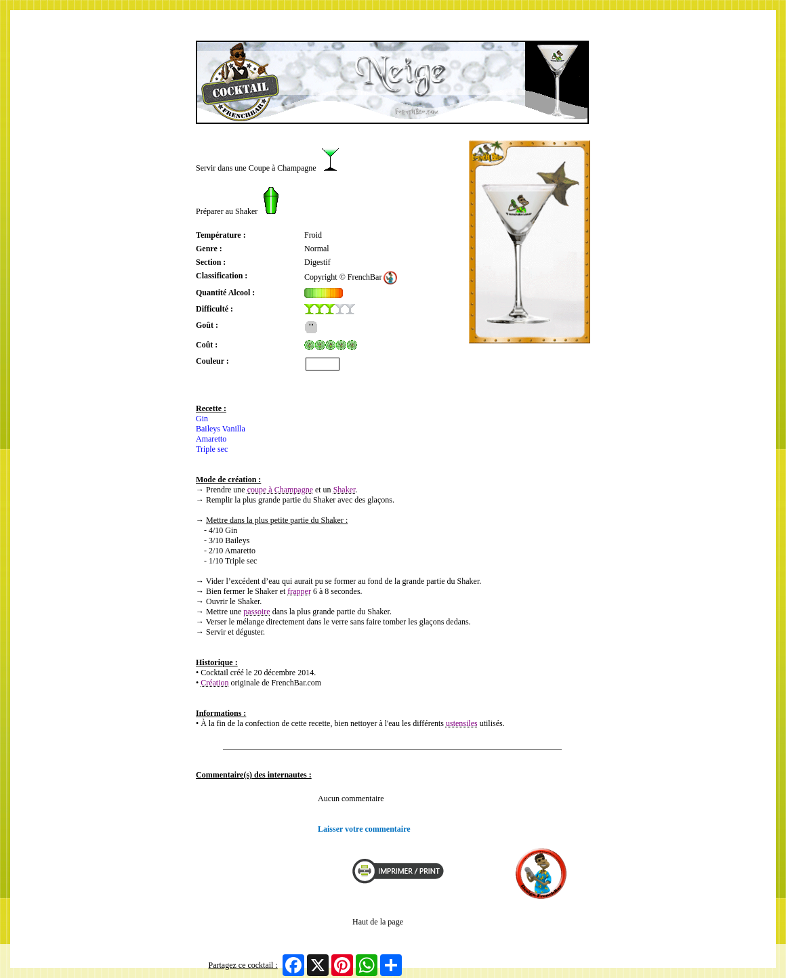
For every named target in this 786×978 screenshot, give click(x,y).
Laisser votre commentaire (364, 829)
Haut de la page (377, 922)
